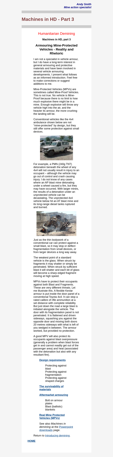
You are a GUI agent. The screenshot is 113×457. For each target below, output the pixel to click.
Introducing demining (57, 435)
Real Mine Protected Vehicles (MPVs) (52, 417)
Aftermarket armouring (53, 394)
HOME (31, 441)
